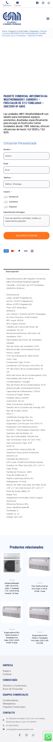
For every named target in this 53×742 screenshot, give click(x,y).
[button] (48, 18)
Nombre (8, 149)
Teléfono (7, 5)
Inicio (4, 31)
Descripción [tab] (12, 271)
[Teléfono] (7, 2)
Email (7, 163)
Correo (17, 5)
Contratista (13, 202)
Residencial (13, 197)
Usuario (8, 192)
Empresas (13, 207)
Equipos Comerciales (18, 31)
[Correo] (17, 2)
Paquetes (34, 31)
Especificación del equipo (14, 212)
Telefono (8, 177)
